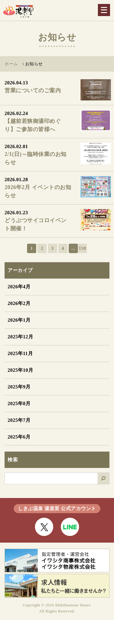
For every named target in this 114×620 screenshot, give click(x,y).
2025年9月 (19, 386)
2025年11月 (20, 353)
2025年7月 (19, 420)
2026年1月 (19, 320)
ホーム (11, 64)
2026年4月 (19, 286)
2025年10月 (20, 370)
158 (82, 248)
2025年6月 (19, 436)
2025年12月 (20, 336)
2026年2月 (19, 303)
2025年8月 (19, 403)
